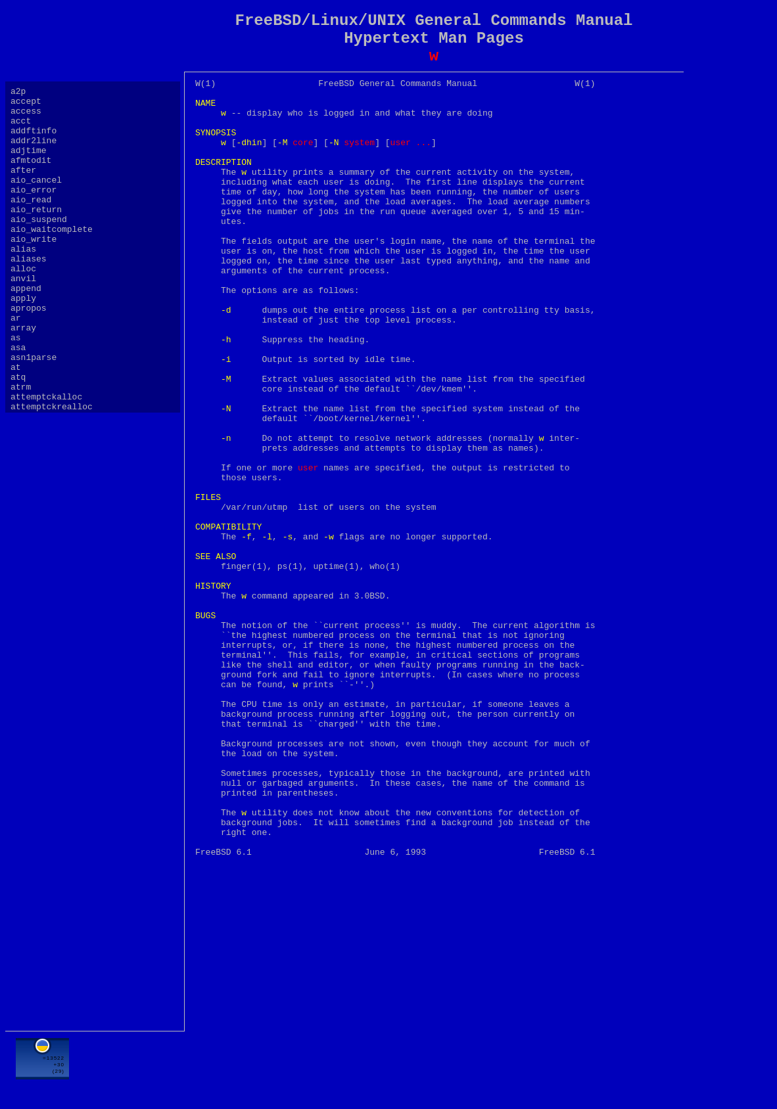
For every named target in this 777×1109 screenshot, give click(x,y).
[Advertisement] (434, 1067)
